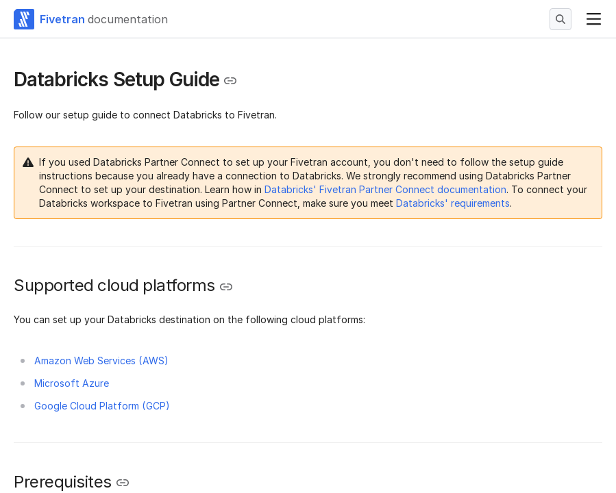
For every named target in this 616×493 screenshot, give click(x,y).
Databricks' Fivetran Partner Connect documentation (385, 189)
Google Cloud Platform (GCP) (102, 406)
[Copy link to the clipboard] (230, 80)
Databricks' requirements (453, 203)
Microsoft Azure (71, 383)
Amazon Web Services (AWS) (101, 360)
